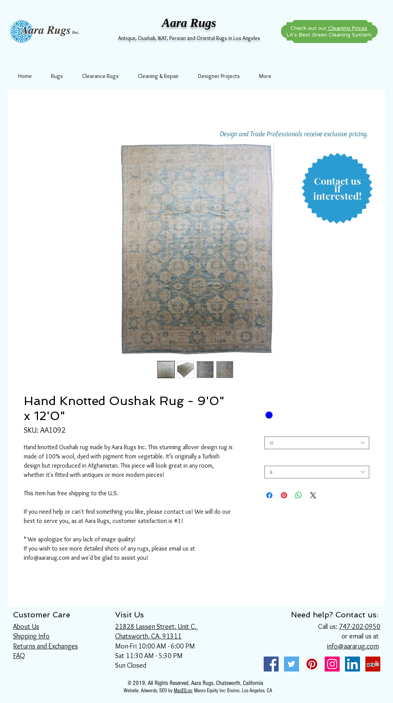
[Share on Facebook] (269, 495)
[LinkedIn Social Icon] (352, 664)
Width (270, 460)
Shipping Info (31, 636)
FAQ (19, 656)
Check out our (329, 28)
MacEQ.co (183, 691)
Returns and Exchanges (45, 646)
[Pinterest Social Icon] (311, 664)
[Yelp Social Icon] (372, 664)
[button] (337, 188)
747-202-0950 (359, 626)
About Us (26, 626)
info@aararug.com (353, 646)
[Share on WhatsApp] (298, 495)
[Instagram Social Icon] (332, 664)
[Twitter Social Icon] (291, 664)
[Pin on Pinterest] (284, 495)
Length (272, 430)
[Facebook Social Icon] (271, 664)
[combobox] (316, 443)
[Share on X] (313, 495)
